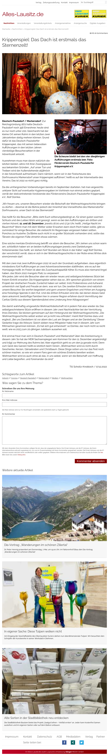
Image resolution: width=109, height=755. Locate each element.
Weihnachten (67, 378)
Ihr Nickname (8, 391)
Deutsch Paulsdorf (28, 378)
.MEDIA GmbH (75, 752)
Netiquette (21, 455)
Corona (14, 378)
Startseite (6, 29)
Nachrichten (17, 29)
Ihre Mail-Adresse (9, 400)
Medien (55, 378)
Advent (5, 378)
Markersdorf (44, 378)
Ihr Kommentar (8, 414)
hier (101, 452)
